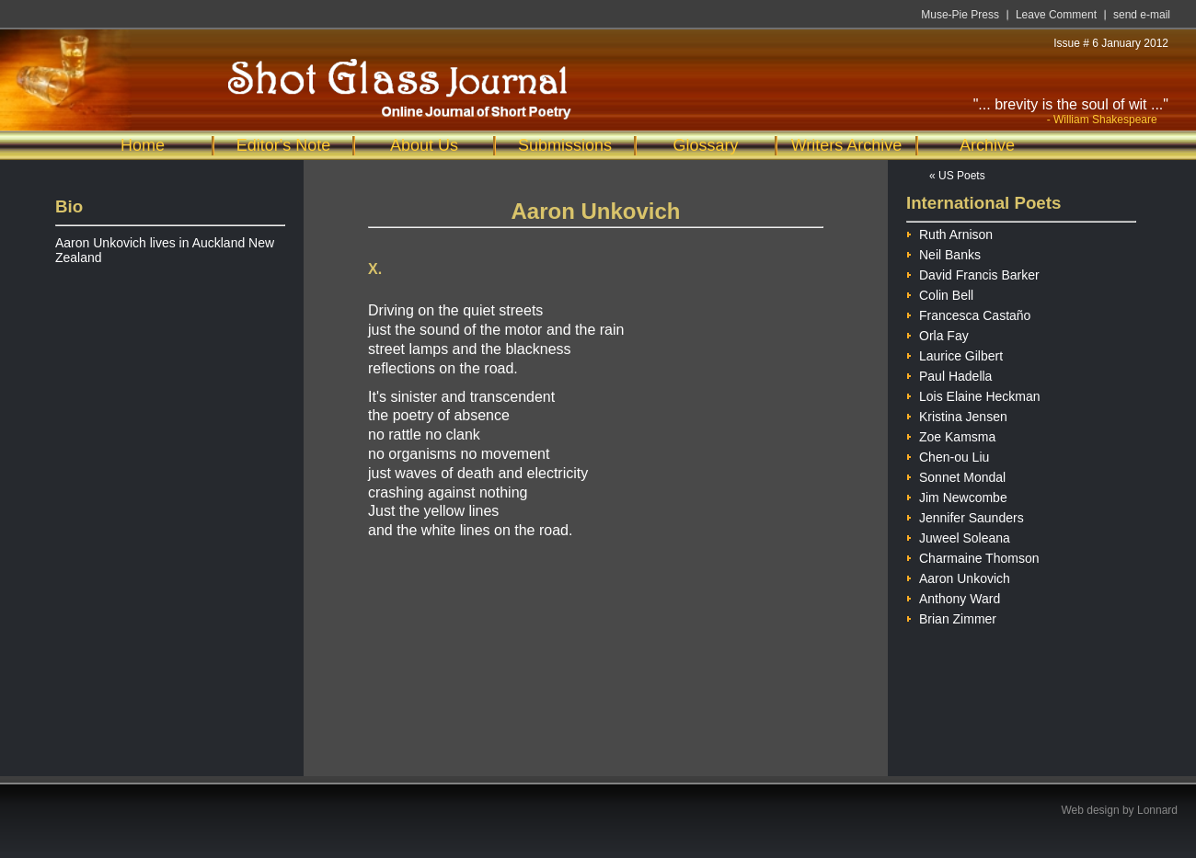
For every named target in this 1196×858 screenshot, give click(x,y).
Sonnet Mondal (956, 475)
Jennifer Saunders (965, 515)
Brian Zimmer (951, 616)
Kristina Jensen (956, 414)
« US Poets (957, 175)
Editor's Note (283, 145)
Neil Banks (943, 252)
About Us (424, 145)
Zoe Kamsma (950, 434)
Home (143, 145)
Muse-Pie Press (960, 14)
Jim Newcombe (956, 495)
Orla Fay (937, 333)
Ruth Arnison (949, 232)
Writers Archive (847, 145)
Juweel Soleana (958, 535)
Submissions (565, 145)
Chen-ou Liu (947, 454)
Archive (987, 145)
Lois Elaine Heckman (973, 394)
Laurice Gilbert (954, 353)
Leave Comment (1056, 14)
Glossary (705, 145)
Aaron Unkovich (958, 576)
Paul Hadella (949, 373)
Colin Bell (939, 293)
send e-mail (1141, 14)
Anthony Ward (953, 596)
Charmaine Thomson (972, 556)
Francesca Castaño (968, 313)
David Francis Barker (973, 272)
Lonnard (1157, 810)
